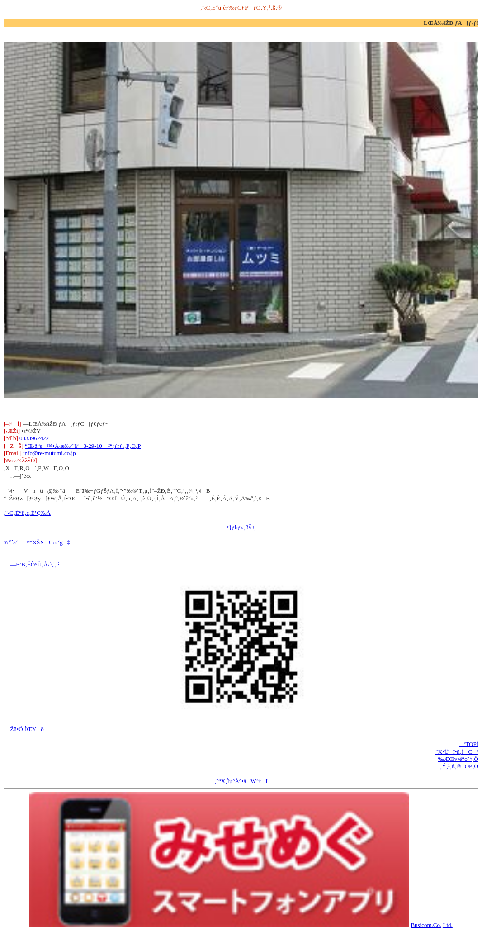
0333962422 (34, 438)
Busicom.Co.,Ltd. (431, 925)
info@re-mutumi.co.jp (49, 453)
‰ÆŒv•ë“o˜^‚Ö (458, 759)
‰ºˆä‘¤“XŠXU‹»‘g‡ (37, 542)
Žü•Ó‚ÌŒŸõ (27, 729)
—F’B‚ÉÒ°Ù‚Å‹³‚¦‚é (34, 564)
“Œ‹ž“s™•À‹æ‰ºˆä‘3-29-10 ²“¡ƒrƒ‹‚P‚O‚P (83, 445)
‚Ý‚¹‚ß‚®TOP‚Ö (459, 766)
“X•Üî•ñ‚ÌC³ (456, 751)
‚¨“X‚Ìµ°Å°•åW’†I (241, 781)
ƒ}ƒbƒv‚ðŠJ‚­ (241, 527)
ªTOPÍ (468, 744)
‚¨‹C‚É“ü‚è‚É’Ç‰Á (27, 512)
